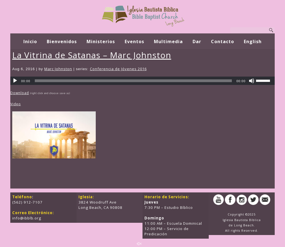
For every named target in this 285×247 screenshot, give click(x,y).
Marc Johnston (58, 68)
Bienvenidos (62, 41)
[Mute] (251, 81)
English (253, 41)
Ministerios (101, 41)
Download (19, 93)
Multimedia (168, 41)
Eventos (134, 41)
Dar (197, 41)
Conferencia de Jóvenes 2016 (118, 68)
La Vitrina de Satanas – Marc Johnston (91, 55)
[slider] (133, 80)
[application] (142, 81)
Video (15, 104)
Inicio (30, 41)
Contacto (222, 41)
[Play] (15, 81)
